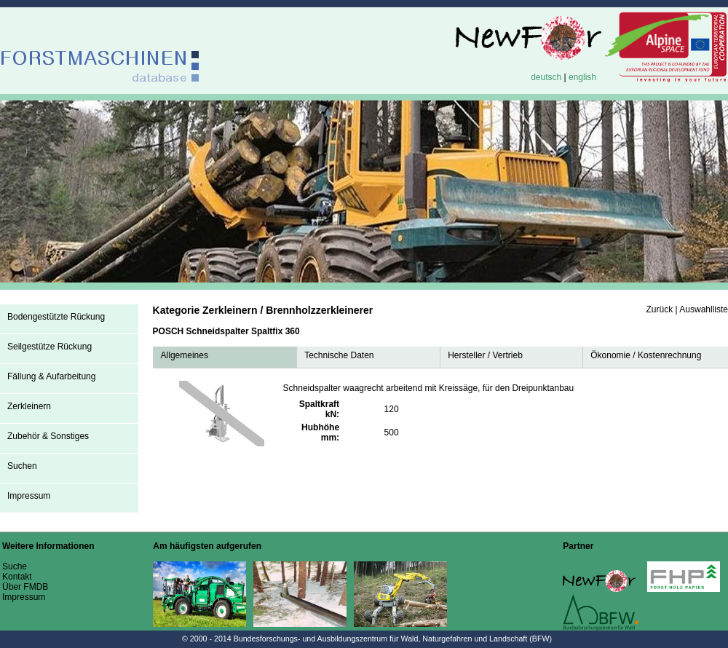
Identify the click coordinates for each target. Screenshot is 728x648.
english (582, 77)
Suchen (22, 466)
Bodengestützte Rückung (56, 317)
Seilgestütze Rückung (49, 346)
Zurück (659, 309)
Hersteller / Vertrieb (485, 355)
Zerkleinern (29, 406)
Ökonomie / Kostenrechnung (645, 355)
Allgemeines (184, 355)
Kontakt (17, 577)
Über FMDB (25, 587)
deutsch (546, 77)
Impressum (28, 496)
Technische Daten (338, 355)
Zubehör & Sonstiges (48, 436)
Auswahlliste (703, 309)
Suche (14, 566)
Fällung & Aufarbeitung (51, 376)
